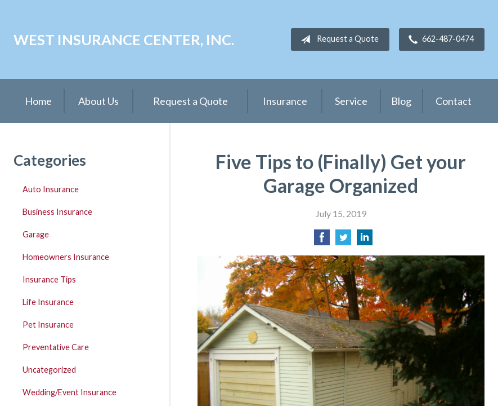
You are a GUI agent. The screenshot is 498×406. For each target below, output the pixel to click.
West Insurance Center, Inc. (124, 39)
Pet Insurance (48, 324)
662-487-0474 (439, 39)
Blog (401, 101)
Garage (36, 234)
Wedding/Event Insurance (69, 392)
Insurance (285, 101)
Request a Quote (337, 39)
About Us (98, 101)
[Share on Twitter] (343, 240)
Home (38, 101)
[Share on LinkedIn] (365, 240)
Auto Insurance (51, 189)
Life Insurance (48, 302)
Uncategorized (49, 369)
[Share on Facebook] (322, 240)
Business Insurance (57, 212)
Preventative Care (56, 347)
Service (351, 101)
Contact (454, 101)
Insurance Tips (49, 279)
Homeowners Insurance (66, 257)
